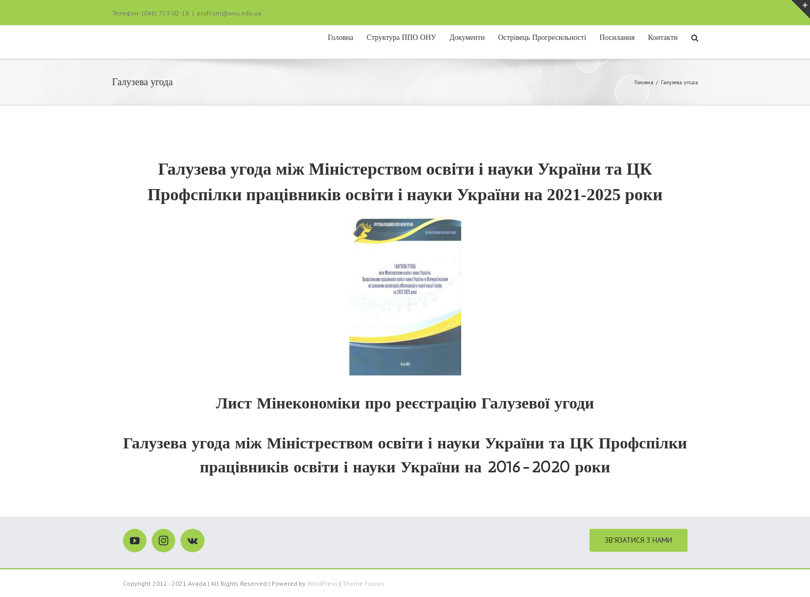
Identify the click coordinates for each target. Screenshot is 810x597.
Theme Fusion (363, 583)
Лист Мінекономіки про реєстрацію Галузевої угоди (405, 402)
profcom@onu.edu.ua (229, 13)
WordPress (322, 583)
